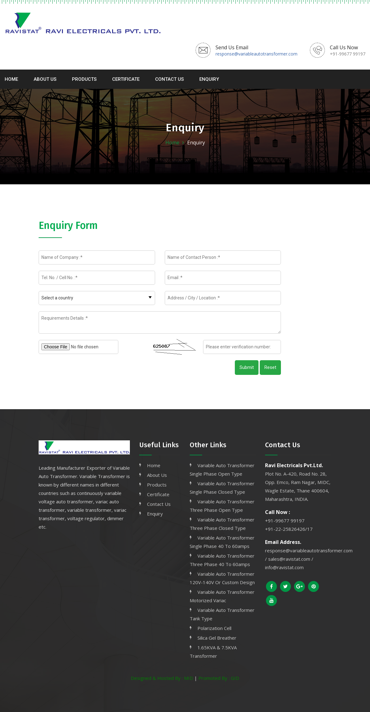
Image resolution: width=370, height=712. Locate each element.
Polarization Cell (214, 628)
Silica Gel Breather (216, 638)
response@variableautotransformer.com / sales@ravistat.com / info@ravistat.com (309, 558)
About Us (45, 79)
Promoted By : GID (218, 678)
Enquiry (209, 79)
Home (11, 79)
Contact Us (169, 79)
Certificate (126, 79)
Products (84, 79)
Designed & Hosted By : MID (162, 678)
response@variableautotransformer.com (256, 54)
